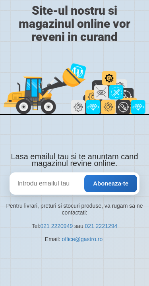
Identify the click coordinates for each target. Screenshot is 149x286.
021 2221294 (101, 226)
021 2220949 (56, 226)
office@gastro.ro (83, 239)
